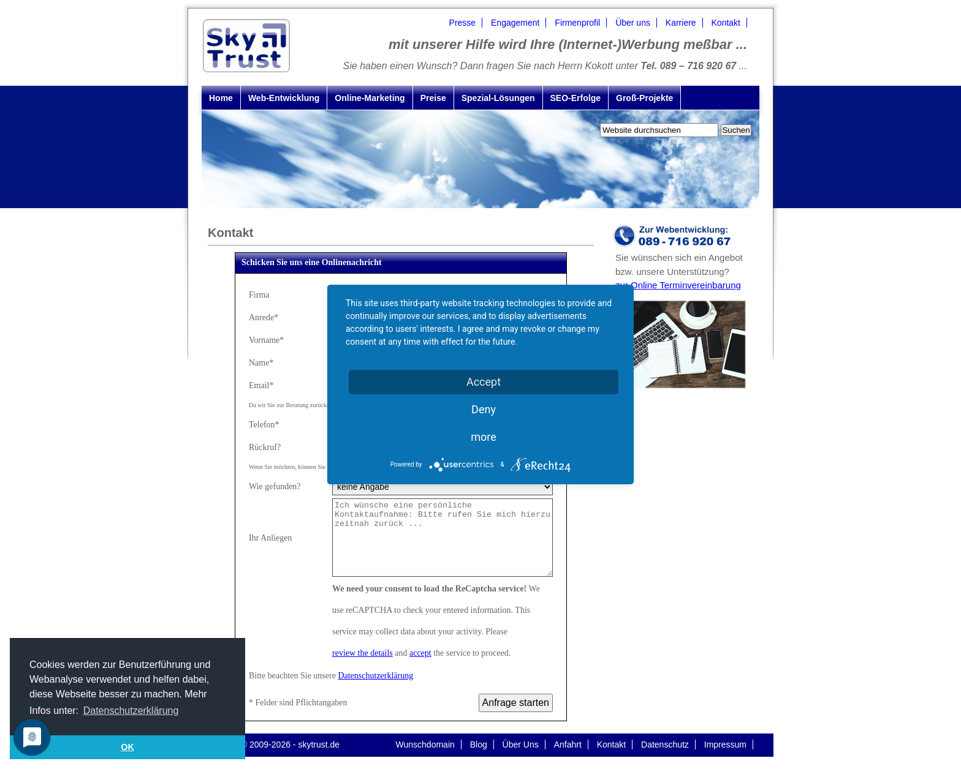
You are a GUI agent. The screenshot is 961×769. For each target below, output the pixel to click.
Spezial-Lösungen (498, 98)
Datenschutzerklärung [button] (131, 710)
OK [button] (127, 747)
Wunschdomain (425, 744)
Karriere (681, 23)
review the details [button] (362, 653)
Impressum (725, 744)
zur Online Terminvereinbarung (678, 285)
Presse (462, 23)
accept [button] (420, 653)
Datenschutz (665, 744)
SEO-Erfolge (575, 98)
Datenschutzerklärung (375, 675)
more (483, 436)
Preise (433, 98)
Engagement (515, 23)
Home (221, 98)
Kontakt (726, 23)
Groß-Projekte (644, 98)
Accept (483, 381)
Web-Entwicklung (283, 98)
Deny (483, 409)
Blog (478, 744)
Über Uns (521, 744)
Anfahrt (568, 744)
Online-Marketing (370, 98)
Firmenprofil (577, 23)
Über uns (632, 23)
